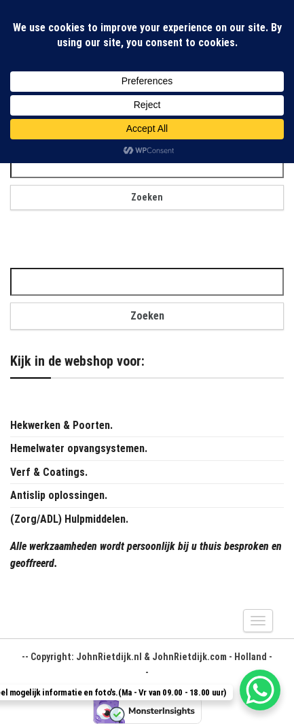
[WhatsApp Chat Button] (260, 690)
